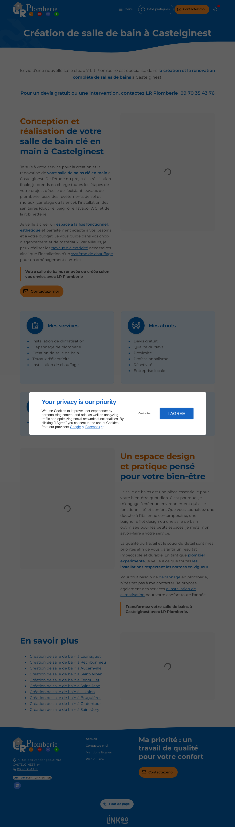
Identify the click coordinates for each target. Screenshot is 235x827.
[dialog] (117, 413)
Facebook (92, 427)
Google (75, 427)
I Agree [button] (176, 413)
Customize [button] (144, 413)
